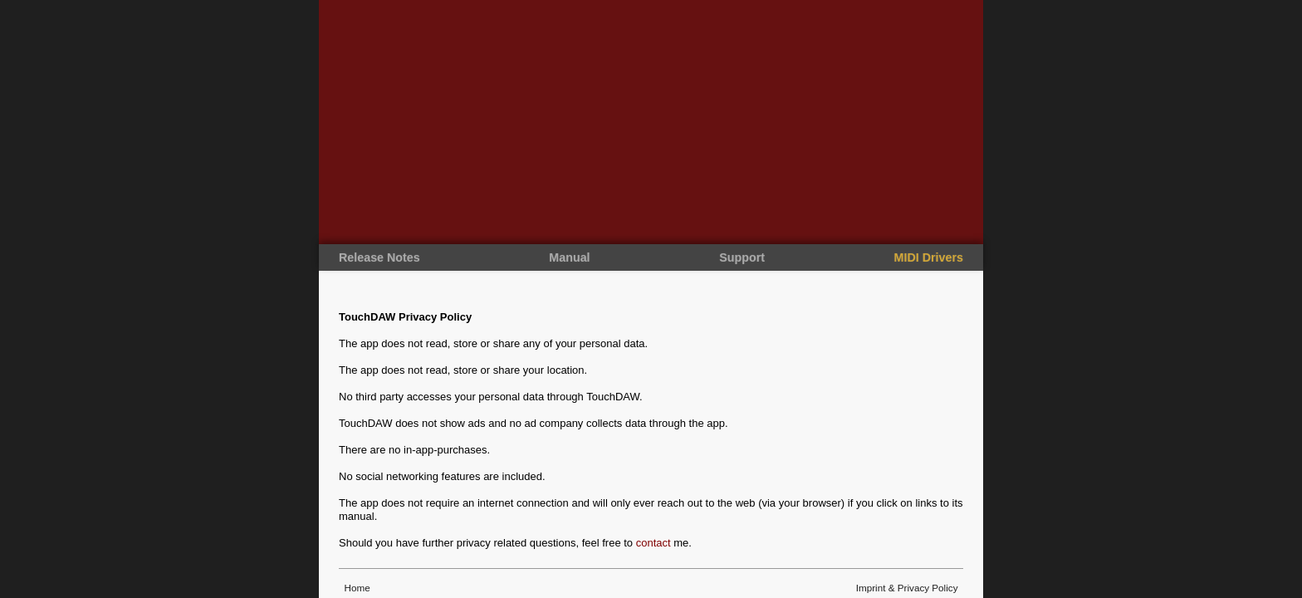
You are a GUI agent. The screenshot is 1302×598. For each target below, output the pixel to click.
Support (742, 257)
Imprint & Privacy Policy (906, 587)
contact (653, 543)
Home (356, 587)
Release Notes (379, 257)
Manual (569, 257)
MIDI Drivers (928, 257)
